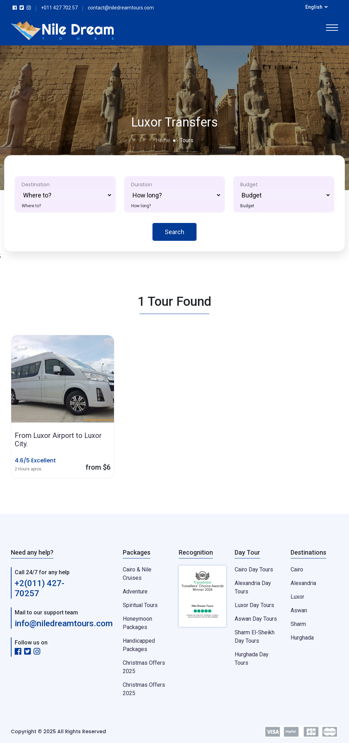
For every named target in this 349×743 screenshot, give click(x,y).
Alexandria (303, 583)
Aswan (299, 610)
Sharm (298, 624)
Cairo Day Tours (254, 569)
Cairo (297, 569)
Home (163, 140)
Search (174, 232)
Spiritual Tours (140, 605)
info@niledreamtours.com (64, 623)
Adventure (135, 591)
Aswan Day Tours (256, 618)
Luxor (297, 596)
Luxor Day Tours (254, 605)
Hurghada (302, 637)
